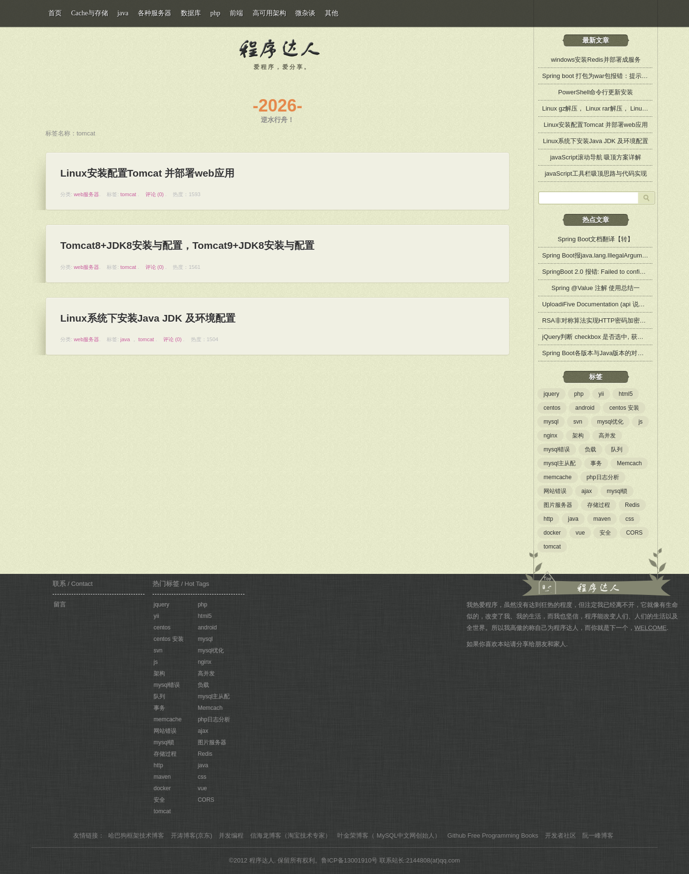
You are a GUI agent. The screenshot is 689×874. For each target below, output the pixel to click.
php (579, 394)
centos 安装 (624, 407)
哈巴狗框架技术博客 (136, 835)
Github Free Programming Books (492, 835)
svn (577, 421)
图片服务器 (558, 505)
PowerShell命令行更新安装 (595, 92)
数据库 (191, 13)
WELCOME (650, 627)
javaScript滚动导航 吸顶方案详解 (596, 157)
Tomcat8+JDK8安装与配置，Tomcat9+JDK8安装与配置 (187, 245)
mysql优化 (610, 421)
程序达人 (280, 46)
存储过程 (598, 505)
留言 (60, 604)
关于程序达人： (593, 573)
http (548, 518)
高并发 (607, 435)
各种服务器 (154, 13)
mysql (551, 421)
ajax (586, 491)
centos (552, 407)
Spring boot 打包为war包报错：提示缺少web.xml (609, 75)
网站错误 (555, 491)
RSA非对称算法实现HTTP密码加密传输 (597, 320)
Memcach (629, 463)
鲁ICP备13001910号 (349, 860)
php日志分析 (603, 477)
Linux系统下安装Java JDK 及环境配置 (147, 318)
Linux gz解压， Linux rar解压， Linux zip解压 (604, 108)
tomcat (128, 194)
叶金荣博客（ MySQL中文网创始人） (389, 835)
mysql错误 (557, 449)
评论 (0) (154, 194)
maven (602, 518)
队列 (616, 449)
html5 (626, 394)
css (629, 518)
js (640, 421)
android (584, 407)
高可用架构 (269, 13)
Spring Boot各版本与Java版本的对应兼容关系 (605, 353)
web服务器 (86, 194)
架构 (578, 435)
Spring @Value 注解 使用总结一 (596, 287)
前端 (236, 13)
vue (580, 532)
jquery (551, 394)
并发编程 (231, 835)
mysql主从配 (560, 463)
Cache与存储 (89, 13)
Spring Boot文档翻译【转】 (596, 239)
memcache (558, 477)
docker (552, 532)
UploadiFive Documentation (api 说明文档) (600, 304)
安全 (605, 532)
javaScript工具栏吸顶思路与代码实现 (595, 173)
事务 (596, 463)
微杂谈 (305, 13)
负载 (590, 449)
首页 (55, 13)
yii (601, 394)
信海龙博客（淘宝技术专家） (290, 835)
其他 (331, 13)
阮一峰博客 (597, 835)
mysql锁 (617, 491)
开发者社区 (560, 835)
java (125, 339)
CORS (634, 532)
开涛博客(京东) (191, 835)
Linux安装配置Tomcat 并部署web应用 (147, 173)
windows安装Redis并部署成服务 (595, 59)
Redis (632, 505)
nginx (550, 435)
